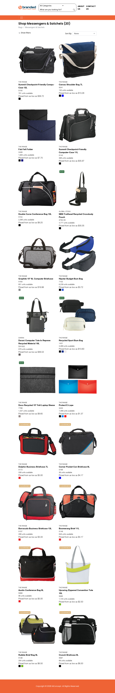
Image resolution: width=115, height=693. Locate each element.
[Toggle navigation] (21, 17)
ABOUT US (81, 7)
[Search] (55, 10)
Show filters (24, 32)
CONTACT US (91, 7)
